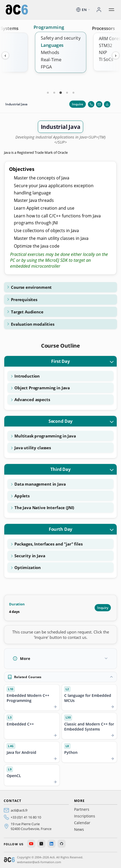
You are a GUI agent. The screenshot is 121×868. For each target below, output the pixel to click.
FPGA (46, 67)
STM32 (105, 45)
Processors (103, 28)
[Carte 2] (54, 92)
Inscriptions (84, 816)
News (79, 829)
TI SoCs (106, 59)
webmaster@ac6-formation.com (39, 862)
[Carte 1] (48, 92)
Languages (52, 45)
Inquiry (102, 607)
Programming (49, 27)
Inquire (77, 104)
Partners (81, 809)
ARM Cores (110, 38)
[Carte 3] (60, 92)
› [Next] (115, 55)
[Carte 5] (73, 92)
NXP (103, 52)
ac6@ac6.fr (19, 810)
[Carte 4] (67, 92)
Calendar (82, 822)
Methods (50, 52)
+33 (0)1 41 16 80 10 (26, 817)
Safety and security (60, 38)
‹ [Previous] (5, 55)
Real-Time (51, 59)
